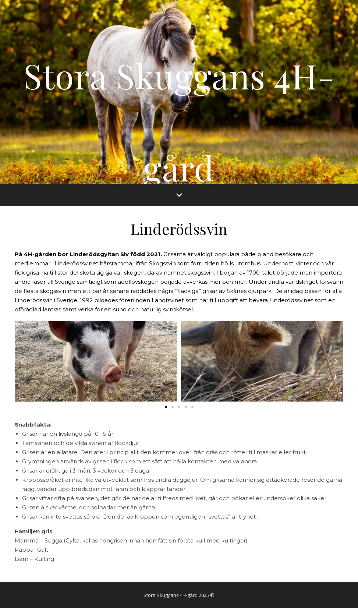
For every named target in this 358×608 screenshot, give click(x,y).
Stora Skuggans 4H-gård (179, 121)
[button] (166, 407)
